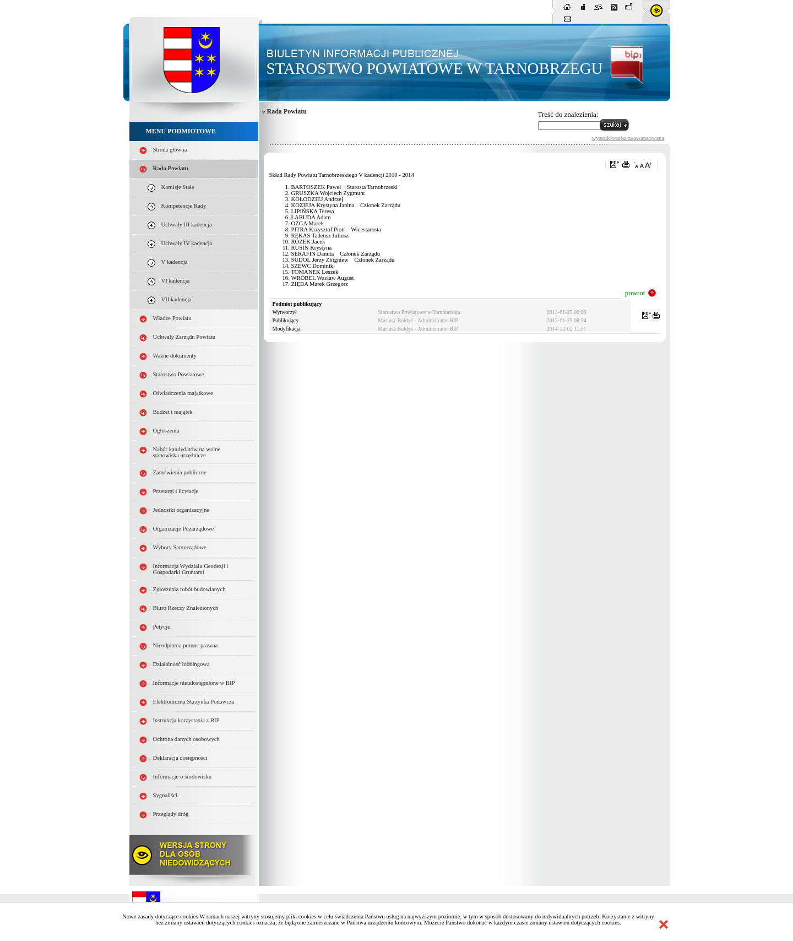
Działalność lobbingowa (181, 664)
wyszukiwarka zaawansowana (627, 137)
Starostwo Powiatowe (178, 374)
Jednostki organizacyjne (181, 510)
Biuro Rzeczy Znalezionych (186, 608)
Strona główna (170, 150)
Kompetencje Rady (184, 206)
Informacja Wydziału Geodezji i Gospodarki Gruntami (191, 569)
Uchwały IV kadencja (187, 243)
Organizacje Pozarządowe (183, 529)
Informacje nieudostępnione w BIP (194, 683)
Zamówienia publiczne (180, 472)
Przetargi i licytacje (176, 491)
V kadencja (174, 262)
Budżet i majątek (173, 412)
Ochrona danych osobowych (186, 739)
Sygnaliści (165, 795)
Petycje (161, 627)
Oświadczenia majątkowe (183, 393)
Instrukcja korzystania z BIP (186, 720)
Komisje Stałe (177, 187)
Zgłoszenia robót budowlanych (189, 589)
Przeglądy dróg (171, 814)
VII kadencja (176, 299)
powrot (635, 293)
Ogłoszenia (166, 431)
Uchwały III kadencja (186, 224)
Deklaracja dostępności (180, 758)
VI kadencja (175, 281)
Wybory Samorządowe (180, 547)
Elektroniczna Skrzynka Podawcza (194, 702)
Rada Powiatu (170, 168)
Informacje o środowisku (182, 777)
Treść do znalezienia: (568, 114)
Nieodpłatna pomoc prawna (185, 645)
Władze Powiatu (172, 318)
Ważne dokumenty (175, 356)
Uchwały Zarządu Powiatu (184, 337)
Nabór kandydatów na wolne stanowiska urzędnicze (187, 452)
